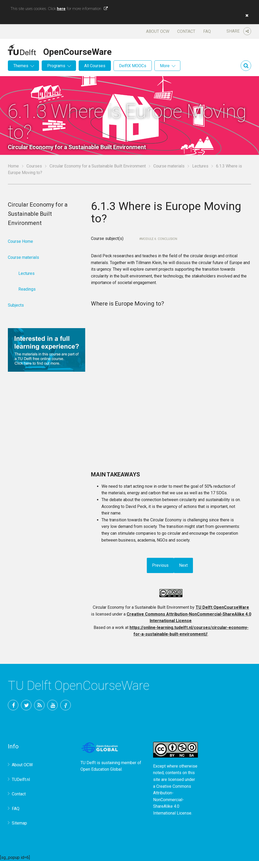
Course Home (20, 241)
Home (13, 166)
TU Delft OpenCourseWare (222, 607)
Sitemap (19, 823)
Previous (160, 565)
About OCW (157, 31)
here (61, 8)
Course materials (169, 166)
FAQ (207, 31)
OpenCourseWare (77, 51)
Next (183, 565)
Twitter (26, 705)
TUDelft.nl (21, 779)
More (165, 65)
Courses (34, 166)
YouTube (52, 705)
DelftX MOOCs (132, 65)
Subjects (16, 305)
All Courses (94, 65)
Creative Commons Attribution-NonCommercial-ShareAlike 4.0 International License (172, 800)
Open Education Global (101, 769)
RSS (39, 705)
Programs (56, 65)
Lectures (200, 166)
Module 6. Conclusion (159, 239)
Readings (27, 289)
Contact (186, 31)
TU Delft (65, 705)
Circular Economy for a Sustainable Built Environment (98, 166)
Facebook (13, 705)
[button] (246, 15)
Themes (20, 65)
